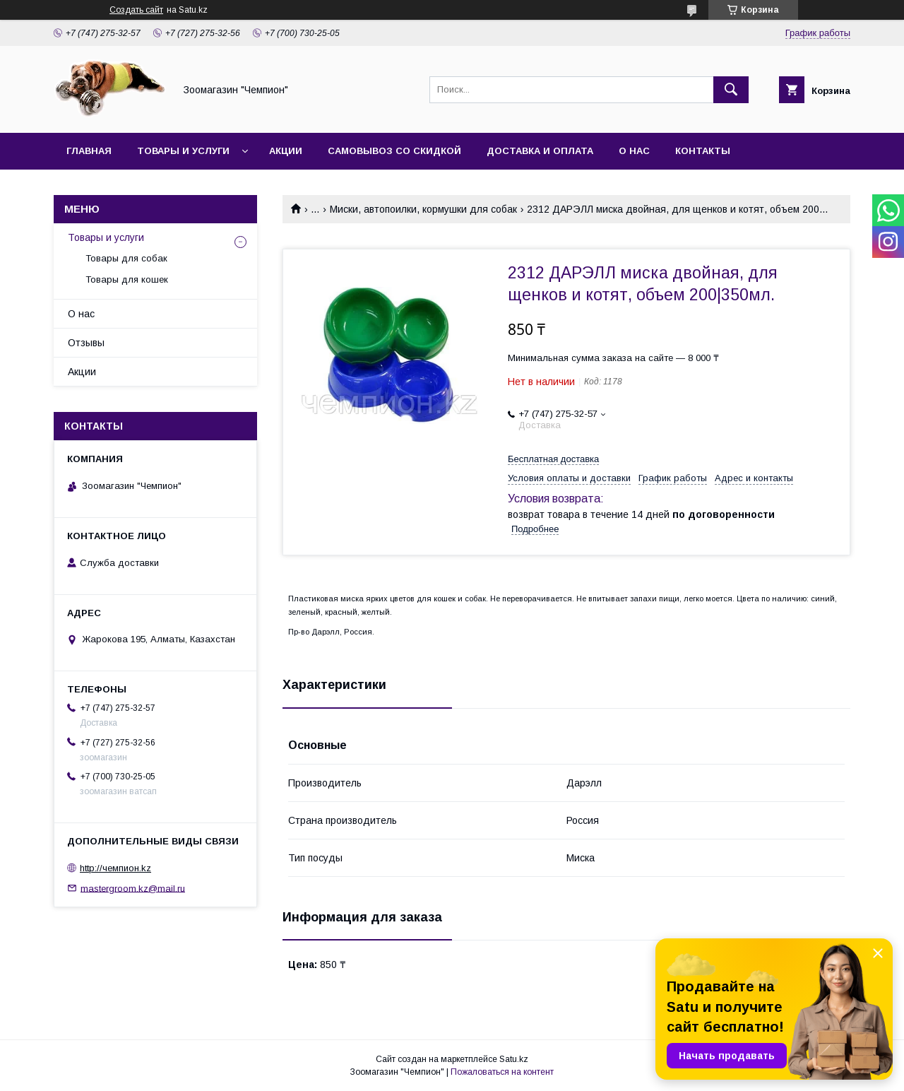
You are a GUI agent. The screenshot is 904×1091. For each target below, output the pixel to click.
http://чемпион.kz (115, 868)
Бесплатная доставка (553, 459)
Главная (89, 151)
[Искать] (731, 89)
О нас (634, 151)
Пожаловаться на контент (502, 1072)
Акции (285, 151)
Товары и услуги (183, 151)
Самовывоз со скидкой (394, 151)
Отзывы (86, 342)
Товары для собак (126, 258)
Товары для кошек (126, 279)
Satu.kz (513, 1059)
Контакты (702, 151)
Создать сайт (136, 10)
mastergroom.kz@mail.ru (133, 888)
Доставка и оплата (540, 151)
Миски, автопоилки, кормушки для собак (423, 209)
